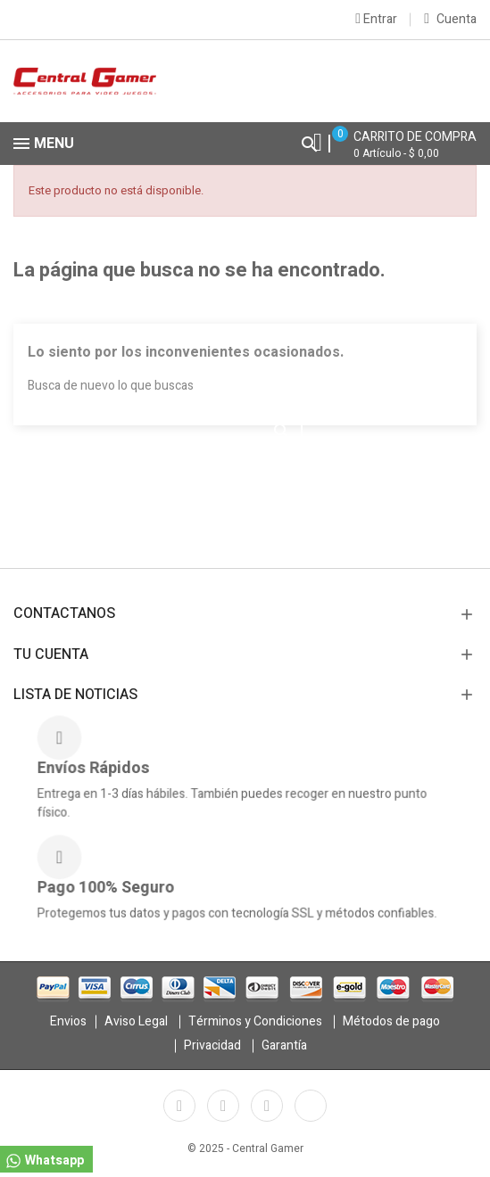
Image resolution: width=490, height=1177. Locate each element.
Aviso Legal (136, 1021)
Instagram (267, 1106)
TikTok (311, 1106)
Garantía (284, 1045)
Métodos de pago (391, 1021)
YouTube (223, 1106)
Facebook (179, 1106)
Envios (68, 1021)
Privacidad (212, 1045)
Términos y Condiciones (255, 1021)
